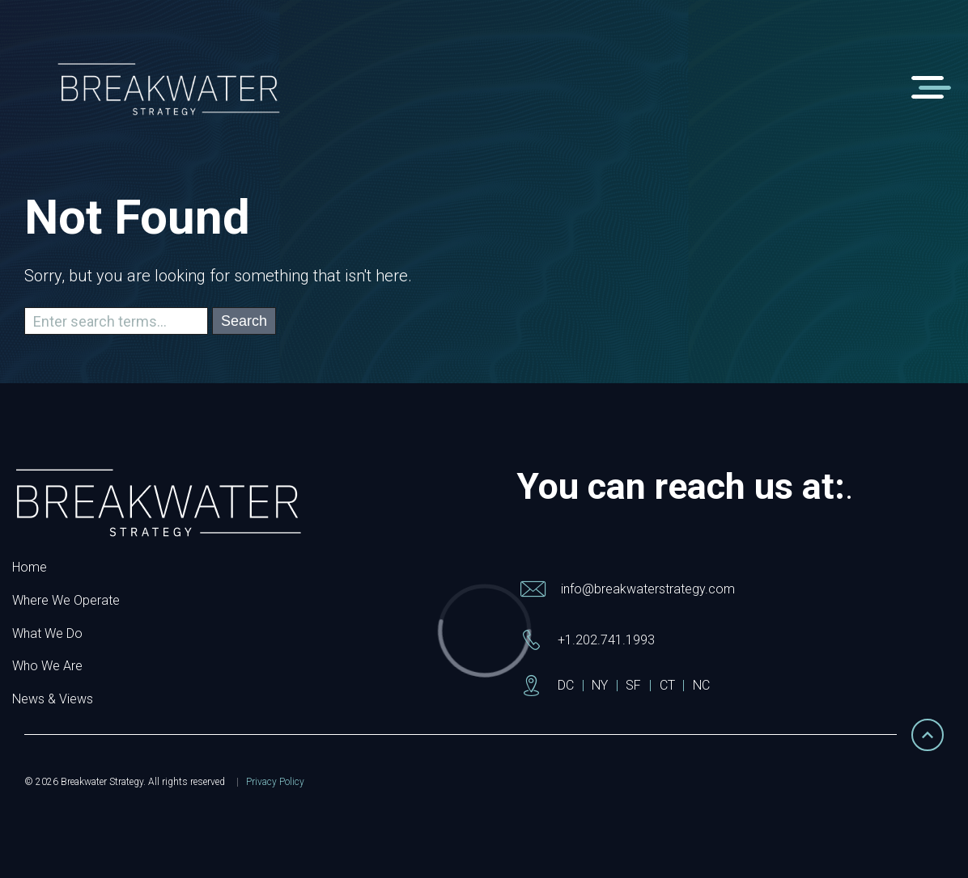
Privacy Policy (275, 781)
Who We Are (47, 665)
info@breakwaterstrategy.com (648, 589)
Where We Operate (66, 600)
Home (29, 567)
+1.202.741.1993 (606, 640)
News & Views (52, 699)
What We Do (47, 633)
